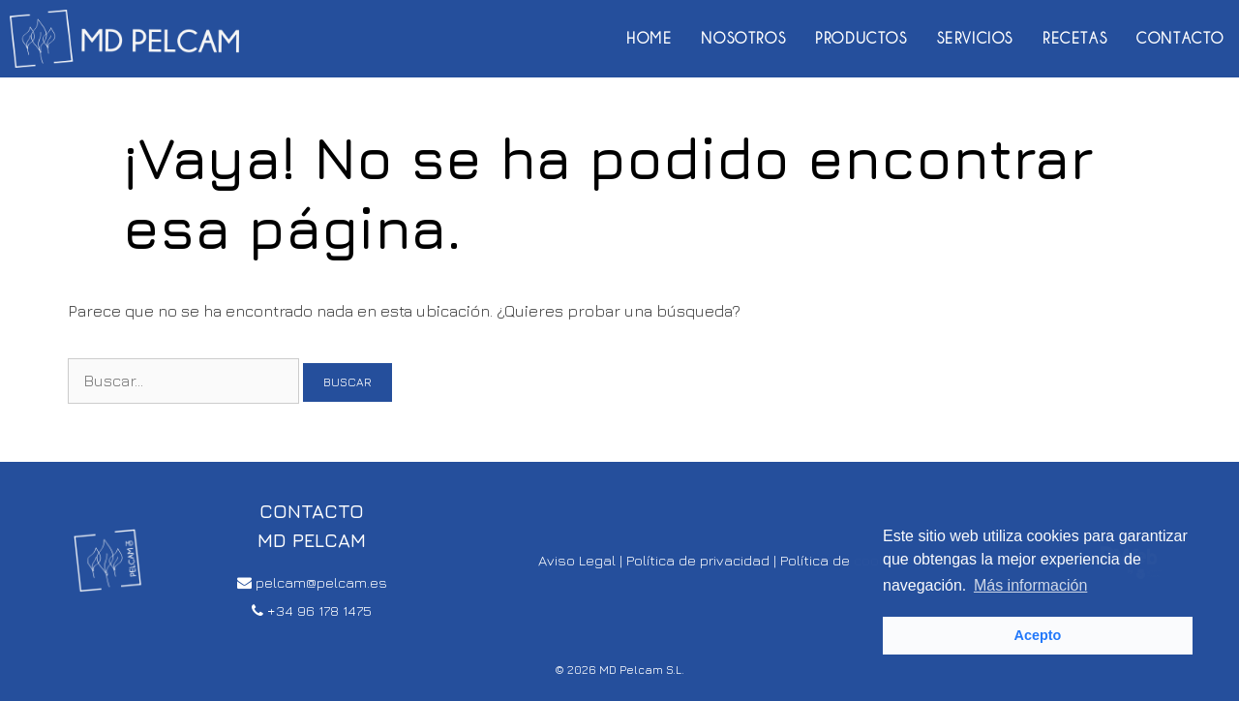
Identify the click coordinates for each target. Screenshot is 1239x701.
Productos (861, 38)
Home (649, 38)
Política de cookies (843, 560)
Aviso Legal (577, 560)
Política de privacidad (698, 560)
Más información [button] (1030, 585)
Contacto (1180, 38)
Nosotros (743, 38)
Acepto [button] (1038, 635)
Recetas (1075, 38)
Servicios (975, 38)
